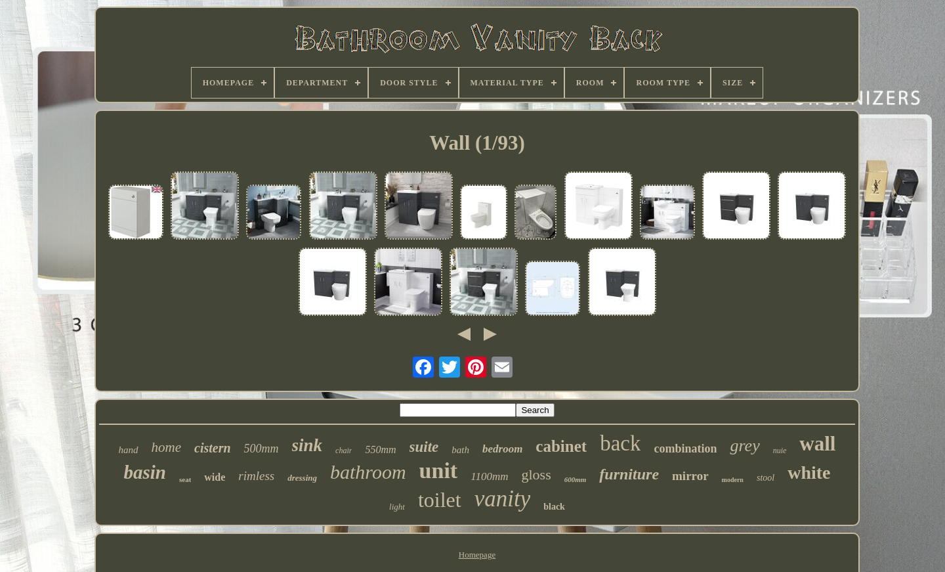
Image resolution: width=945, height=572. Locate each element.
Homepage (477, 555)
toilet (439, 500)
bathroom (368, 472)
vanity (502, 499)
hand (128, 450)
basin (144, 472)
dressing (302, 478)
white (809, 472)
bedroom (502, 449)
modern (733, 479)
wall (817, 443)
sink (307, 445)
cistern (212, 448)
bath (460, 450)
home (167, 447)
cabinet (561, 446)
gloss (536, 474)
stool (765, 478)
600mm (575, 479)
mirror (690, 476)
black (554, 507)
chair (343, 450)
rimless (256, 476)
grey (744, 445)
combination (685, 448)
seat (185, 479)
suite (424, 447)
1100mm (489, 476)
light (397, 507)
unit (438, 470)
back (620, 443)
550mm (380, 449)
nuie (780, 450)
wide (214, 477)
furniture (629, 474)
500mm (261, 448)
